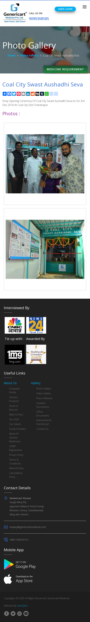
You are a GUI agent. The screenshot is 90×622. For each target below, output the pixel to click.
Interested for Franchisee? (44, 422)
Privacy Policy (16, 454)
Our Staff (14, 419)
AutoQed (22, 605)
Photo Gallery (29, 55)
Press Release (44, 398)
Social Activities (17, 428)
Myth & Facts (16, 414)
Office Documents (42, 413)
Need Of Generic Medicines (14, 437)
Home (12, 55)
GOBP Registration (15, 448)
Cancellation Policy (15, 474)
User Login (65, 8)
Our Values (15, 424)
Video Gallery (43, 393)
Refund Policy (16, 468)
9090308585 (39, 18)
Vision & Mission (13, 407)
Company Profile (14, 390)
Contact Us (42, 428)
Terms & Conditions (15, 461)
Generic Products (14, 399)
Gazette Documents (42, 404)
